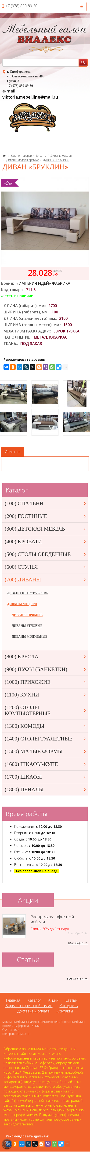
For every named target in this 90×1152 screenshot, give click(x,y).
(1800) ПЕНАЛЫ (45, 789)
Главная (13, 1000)
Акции (53, 1000)
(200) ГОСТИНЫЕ (45, 516)
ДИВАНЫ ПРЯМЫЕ (27, 615)
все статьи (75, 978)
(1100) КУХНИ (45, 694)
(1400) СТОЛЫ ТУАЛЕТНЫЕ (45, 738)
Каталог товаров (21, 156)
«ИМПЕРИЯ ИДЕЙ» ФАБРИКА (43, 283)
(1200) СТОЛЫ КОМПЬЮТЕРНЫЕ (45, 710)
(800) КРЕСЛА (45, 656)
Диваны (41, 156)
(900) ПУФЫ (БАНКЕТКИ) (45, 669)
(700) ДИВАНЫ (45, 579)
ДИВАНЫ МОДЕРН (22, 604)
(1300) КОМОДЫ (45, 726)
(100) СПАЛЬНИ (45, 503)
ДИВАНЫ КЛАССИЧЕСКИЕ (27, 593)
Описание (12, 451)
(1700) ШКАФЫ (45, 777)
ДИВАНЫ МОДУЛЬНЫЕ (29, 636)
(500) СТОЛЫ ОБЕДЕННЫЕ (45, 554)
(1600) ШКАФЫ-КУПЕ (45, 764)
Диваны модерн (61, 156)
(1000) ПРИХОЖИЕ (45, 682)
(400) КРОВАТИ (45, 541)
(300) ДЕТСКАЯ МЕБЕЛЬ (45, 529)
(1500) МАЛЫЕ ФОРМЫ (45, 751)
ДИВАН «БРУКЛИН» (56, 160)
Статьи (71, 1000)
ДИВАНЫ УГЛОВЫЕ (27, 626)
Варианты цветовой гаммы (29, 1005)
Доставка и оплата (33, 1011)
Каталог (34, 1000)
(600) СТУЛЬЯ (45, 567)
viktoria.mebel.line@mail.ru (30, 97)
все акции (75, 942)
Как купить (69, 1005)
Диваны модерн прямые (22, 160)
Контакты (65, 1011)
